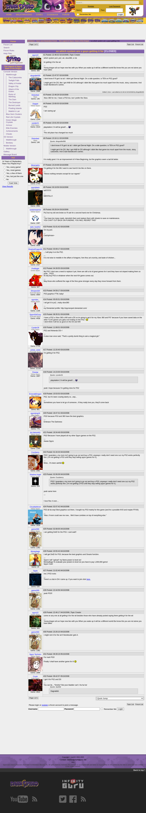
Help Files (8, 53)
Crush (35, 676)
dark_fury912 (35, 227)
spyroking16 (35, 413)
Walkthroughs (24, 14)
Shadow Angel (35, 475)
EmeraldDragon (35, 394)
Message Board (10, 154)
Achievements (12, 131)
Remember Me (85, 14)
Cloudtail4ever (35, 507)
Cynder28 (35, 328)
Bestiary (9, 143)
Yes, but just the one (14, 176)
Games (39, 14)
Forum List (8, 45)
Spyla (35, 571)
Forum (65, 14)
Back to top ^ (139, 770)
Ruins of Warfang (12, 95)
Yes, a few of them (14, 173)
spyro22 (35, 55)
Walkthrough (11, 74)
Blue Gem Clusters (14, 114)
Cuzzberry (35, 452)
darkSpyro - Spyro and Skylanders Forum (42, 41)
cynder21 (35, 123)
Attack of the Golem (14, 90)
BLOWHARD (35, 433)
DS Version (8, 137)
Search (7, 47)
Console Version (10, 72)
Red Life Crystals (13, 117)
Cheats (9, 134)
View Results (7, 186)
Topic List (130, 44)
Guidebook (52, 14)
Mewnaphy (35, 165)
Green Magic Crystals (11, 121)
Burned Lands (14, 105)
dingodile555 (35, 76)
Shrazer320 (35, 291)
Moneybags (35, 551)
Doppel (35, 104)
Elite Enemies (11, 128)
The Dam (12, 99)
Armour (9, 125)
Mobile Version (10, 146)
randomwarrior (35, 210)
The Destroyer (14, 102)
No (7, 179)
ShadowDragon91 (35, 249)
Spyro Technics (35, 654)
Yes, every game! (13, 167)
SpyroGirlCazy (35, 315)
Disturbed (35, 95)
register (45, 705)
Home (9, 14)
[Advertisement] (72, 32)
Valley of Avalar (15, 83)
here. (88, 579)
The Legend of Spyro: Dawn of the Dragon (13, 67)
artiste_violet (35, 350)
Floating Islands (15, 108)
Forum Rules (9, 50)
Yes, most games (13, 170)
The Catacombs (15, 77)
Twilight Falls (14, 80)
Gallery (7, 151)
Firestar (35, 372)
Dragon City (13, 86)
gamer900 (35, 529)
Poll (13, 158)
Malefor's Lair (14, 111)
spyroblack (35, 187)
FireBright (35, 269)
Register (91, 6)
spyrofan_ (35, 300)
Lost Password (114, 6)
